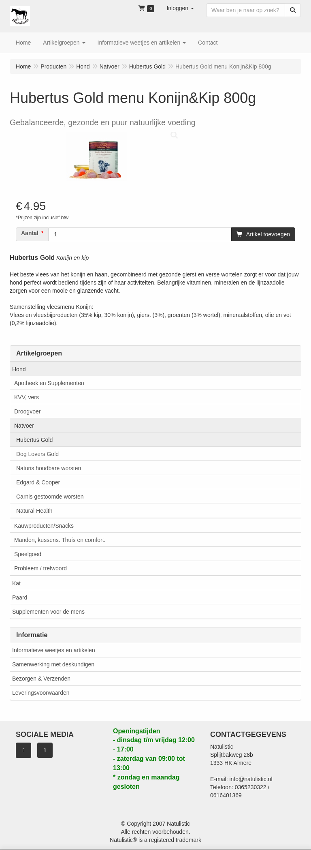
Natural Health (34, 510)
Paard (19, 597)
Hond (19, 369)
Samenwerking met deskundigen (53, 664)
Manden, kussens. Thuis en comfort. (59, 540)
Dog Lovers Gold (37, 454)
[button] (180, 8)
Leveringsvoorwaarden (41, 692)
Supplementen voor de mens (48, 611)
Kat (16, 583)
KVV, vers (26, 397)
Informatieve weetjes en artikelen (53, 650)
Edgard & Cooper (38, 482)
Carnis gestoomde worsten (50, 496)
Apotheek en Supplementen (49, 383)
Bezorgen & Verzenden (41, 678)
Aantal (29, 233)
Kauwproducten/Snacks (44, 525)
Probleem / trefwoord (40, 568)
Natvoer (24, 425)
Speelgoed (27, 554)
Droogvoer (27, 411)
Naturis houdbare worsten (48, 468)
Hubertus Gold (34, 440)
